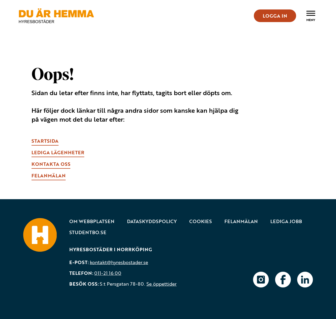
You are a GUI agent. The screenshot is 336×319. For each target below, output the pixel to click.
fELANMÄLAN (49, 175)
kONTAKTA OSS (51, 164)
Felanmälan (241, 221)
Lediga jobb (286, 221)
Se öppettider (161, 283)
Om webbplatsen (91, 221)
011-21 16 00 (107, 273)
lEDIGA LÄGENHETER (58, 152)
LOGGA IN (275, 15)
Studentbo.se (87, 232)
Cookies (200, 221)
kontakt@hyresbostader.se (119, 262)
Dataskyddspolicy (152, 221)
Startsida (45, 140)
